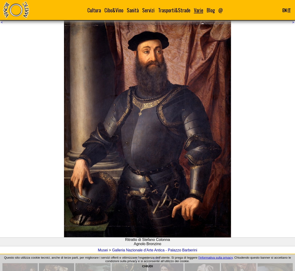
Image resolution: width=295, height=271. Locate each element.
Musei (103, 250)
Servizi (148, 10)
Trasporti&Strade (174, 10)
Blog (211, 10)
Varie (198, 10)
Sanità (133, 10)
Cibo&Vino (113, 10)
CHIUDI (147, 266)
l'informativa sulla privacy (215, 257)
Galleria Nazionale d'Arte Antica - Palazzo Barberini (154, 250)
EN (284, 10)
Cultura (94, 10)
